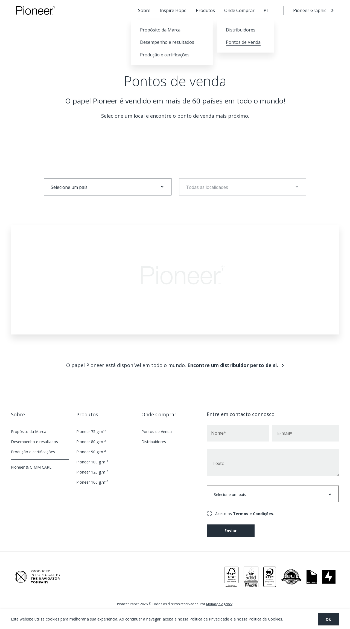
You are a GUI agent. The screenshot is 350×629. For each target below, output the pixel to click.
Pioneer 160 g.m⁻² (92, 482)
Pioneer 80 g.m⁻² (91, 441)
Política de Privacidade (209, 619)
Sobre (144, 10)
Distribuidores (153, 441)
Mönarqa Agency (219, 604)
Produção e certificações (33, 451)
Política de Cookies (265, 619)
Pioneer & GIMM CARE (31, 467)
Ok (328, 619)
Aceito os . (244, 513)
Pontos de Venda (156, 431)
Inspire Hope (173, 10)
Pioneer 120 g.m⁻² (92, 472)
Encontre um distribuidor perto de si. (232, 365)
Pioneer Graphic (309, 10)
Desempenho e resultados (34, 441)
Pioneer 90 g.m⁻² (91, 451)
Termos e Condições (253, 513)
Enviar (230, 530)
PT (266, 10)
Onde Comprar (239, 10)
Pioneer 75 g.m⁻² (91, 431)
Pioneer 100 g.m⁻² (92, 461)
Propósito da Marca (28, 431)
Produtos (205, 10)
